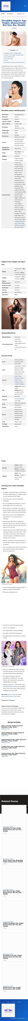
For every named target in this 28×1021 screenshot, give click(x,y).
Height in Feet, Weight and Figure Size (13, 55)
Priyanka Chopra (19, 382)
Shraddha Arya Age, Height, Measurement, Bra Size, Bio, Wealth (12, 956)
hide (17, 50)
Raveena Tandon (19, 378)
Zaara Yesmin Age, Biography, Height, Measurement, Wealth (13, 861)
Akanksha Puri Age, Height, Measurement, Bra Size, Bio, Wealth (12, 829)
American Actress (5, 728)
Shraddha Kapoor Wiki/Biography (12, 53)
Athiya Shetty (13, 686)
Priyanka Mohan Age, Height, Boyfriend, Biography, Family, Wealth (13, 754)
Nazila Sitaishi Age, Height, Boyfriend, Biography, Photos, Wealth (12, 733)
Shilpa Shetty (18, 376)
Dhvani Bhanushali (19, 398)
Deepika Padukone (19, 221)
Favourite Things (8, 58)
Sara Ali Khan (18, 223)
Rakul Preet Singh (19, 225)
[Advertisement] (14, 244)
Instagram (12, 700)
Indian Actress (4, 735)
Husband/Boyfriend (9, 57)
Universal (14, 28)
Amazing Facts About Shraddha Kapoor (14, 62)
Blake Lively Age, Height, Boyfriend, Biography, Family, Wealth (12, 726)
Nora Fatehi (18, 636)
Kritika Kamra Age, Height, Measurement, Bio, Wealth (12, 988)
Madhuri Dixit (18, 380)
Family (6, 60)
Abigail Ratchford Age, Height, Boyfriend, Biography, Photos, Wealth (13, 740)
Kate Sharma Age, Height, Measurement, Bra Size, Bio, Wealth (12, 892)
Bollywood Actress (8, 889)
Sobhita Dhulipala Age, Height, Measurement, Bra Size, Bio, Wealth (13, 924)
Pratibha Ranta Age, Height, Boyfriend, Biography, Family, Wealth (13, 747)
